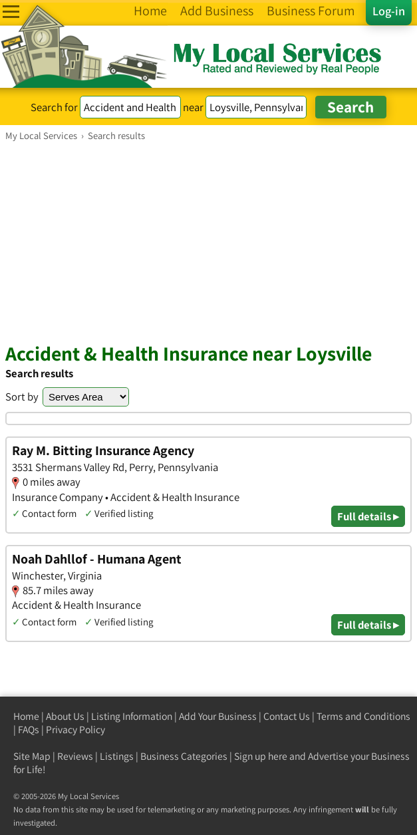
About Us (65, 716)
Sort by (22, 396)
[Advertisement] (208, 241)
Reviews (75, 756)
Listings (117, 756)
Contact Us (286, 716)
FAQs (28, 729)
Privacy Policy (75, 729)
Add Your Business (218, 716)
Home (26, 716)
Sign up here (260, 756)
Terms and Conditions (363, 716)
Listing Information (131, 716)
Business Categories (183, 756)
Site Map (32, 756)
